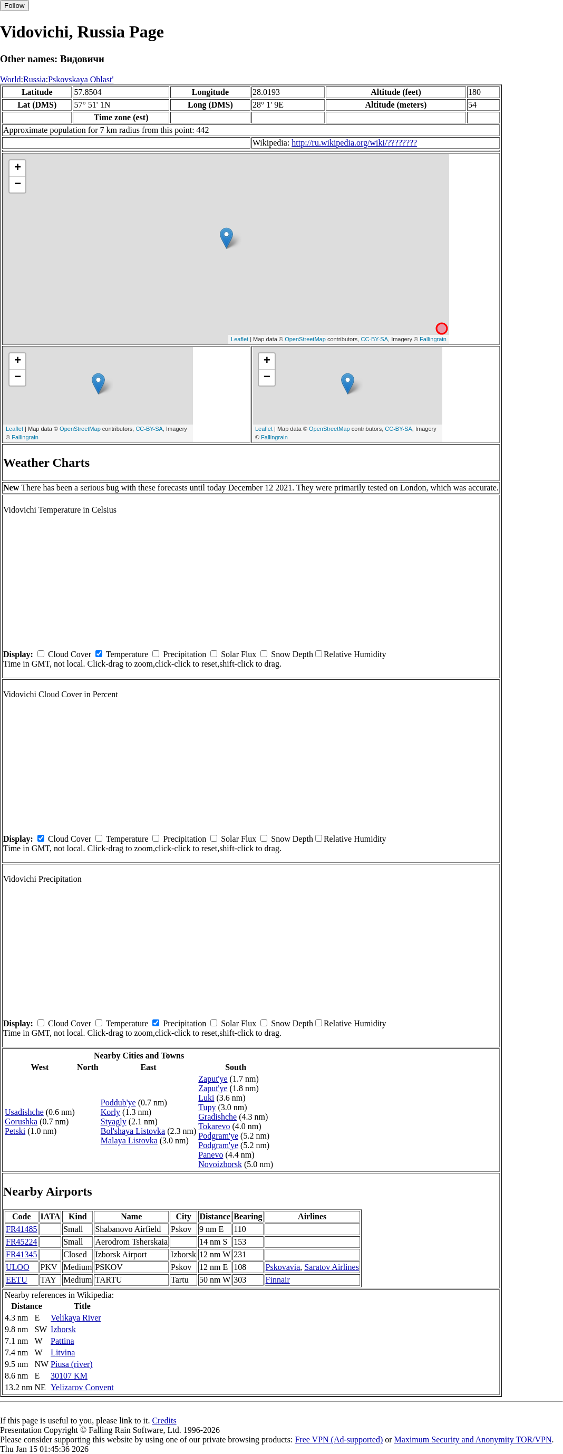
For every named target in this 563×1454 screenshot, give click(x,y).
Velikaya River (76, 1317)
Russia (34, 79)
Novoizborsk (220, 1164)
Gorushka (21, 1121)
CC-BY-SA (374, 339)
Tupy (207, 1107)
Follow (14, 5)
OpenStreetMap (305, 339)
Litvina (63, 1352)
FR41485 (21, 1229)
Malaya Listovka (129, 1140)
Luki (206, 1097)
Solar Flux (238, 654)
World (10, 79)
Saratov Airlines (331, 1267)
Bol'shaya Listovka (133, 1130)
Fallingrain (433, 339)
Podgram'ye (218, 1135)
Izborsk (63, 1329)
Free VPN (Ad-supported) (339, 1439)
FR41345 (21, 1254)
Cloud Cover (69, 654)
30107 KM (69, 1375)
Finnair (278, 1279)
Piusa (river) (72, 1364)
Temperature (127, 654)
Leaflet (239, 339)
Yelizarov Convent (82, 1387)
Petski (15, 1130)
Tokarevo (214, 1126)
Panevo (210, 1154)
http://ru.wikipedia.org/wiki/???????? (354, 142)
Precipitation (184, 654)
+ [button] (17, 168)
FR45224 (21, 1241)
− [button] (17, 184)
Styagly (114, 1121)
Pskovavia (283, 1267)
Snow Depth (292, 654)
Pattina (62, 1340)
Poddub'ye (118, 1102)
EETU (16, 1279)
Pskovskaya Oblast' (80, 79)
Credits (164, 1420)
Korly (110, 1112)
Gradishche (217, 1116)
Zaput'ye (212, 1078)
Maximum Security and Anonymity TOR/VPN (473, 1439)
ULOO (17, 1267)
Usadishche (24, 1112)
